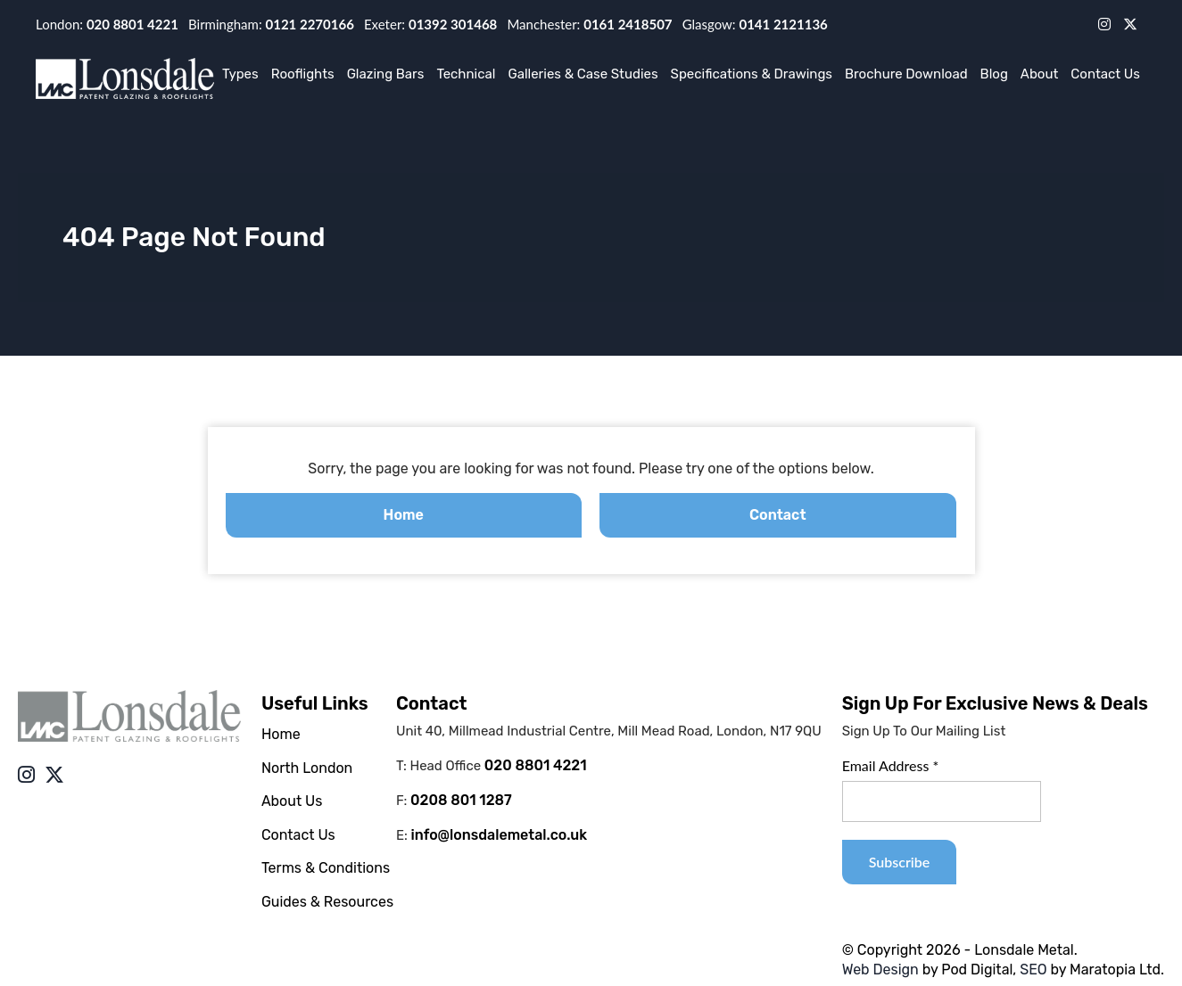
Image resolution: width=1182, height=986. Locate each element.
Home (404, 514)
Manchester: (589, 24)
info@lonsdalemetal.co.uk (499, 834)
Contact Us (1105, 74)
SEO (1033, 969)
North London (306, 768)
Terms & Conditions (325, 867)
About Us (292, 801)
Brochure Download (906, 74)
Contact (777, 514)
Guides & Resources (327, 901)
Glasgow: (755, 24)
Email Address (890, 765)
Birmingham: (271, 24)
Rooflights (303, 74)
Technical (465, 74)
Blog (994, 74)
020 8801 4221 (535, 765)
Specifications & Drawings (751, 74)
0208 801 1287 (461, 800)
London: (107, 24)
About (1039, 74)
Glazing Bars (386, 74)
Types (240, 74)
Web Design (880, 969)
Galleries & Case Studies (582, 74)
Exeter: (430, 24)
